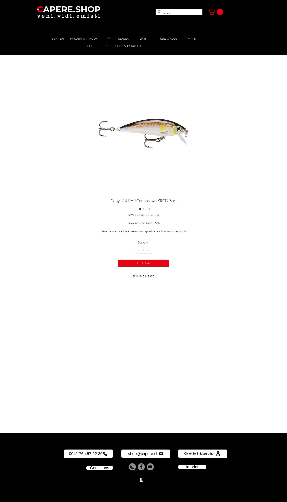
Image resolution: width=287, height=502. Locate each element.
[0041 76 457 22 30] (88, 454)
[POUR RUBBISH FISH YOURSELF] (122, 46)
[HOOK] (93, 38)
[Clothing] (190, 38)
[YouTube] (150, 466)
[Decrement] (138, 250)
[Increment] (149, 250)
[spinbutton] (144, 250)
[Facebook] (141, 466)
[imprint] (192, 467)
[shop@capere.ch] (145, 454)
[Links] (143, 38)
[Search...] (179, 13)
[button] (215, 12)
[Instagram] (132, 466)
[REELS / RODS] (168, 38)
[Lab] (141, 479)
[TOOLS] (90, 46)
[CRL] (151, 46)
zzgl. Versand (152, 215)
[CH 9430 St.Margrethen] (202, 454)
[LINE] (108, 38)
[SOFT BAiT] (58, 38)
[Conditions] (99, 468)
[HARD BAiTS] (78, 38)
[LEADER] (123, 38)
